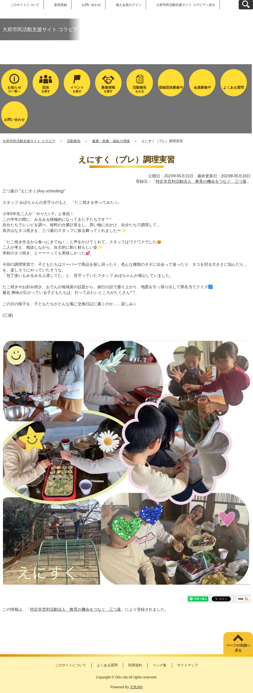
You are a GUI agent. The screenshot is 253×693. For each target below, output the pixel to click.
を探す (46, 89)
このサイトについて (24, 5)
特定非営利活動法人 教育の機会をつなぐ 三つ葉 (201, 181)
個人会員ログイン (129, 5)
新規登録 (60, 5)
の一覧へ (14, 89)
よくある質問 (107, 665)
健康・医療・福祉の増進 (111, 141)
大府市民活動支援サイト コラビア (28, 141)
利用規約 (135, 665)
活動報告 (74, 141)
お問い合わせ (91, 5)
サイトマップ (187, 665)
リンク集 (160, 665)
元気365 (136, 687)
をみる (139, 89)
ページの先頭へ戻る (238, 647)
